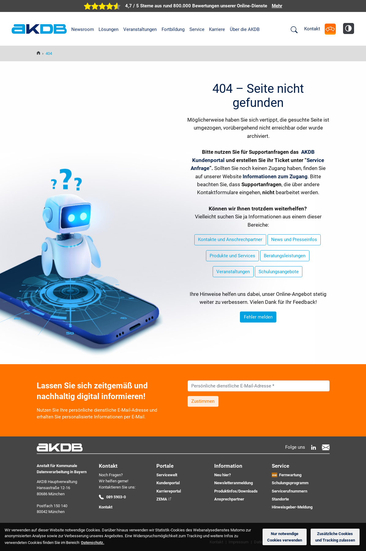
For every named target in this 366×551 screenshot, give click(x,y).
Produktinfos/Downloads (236, 491)
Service (196, 29)
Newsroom (82, 29)
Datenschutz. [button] (92, 542)
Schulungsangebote (279, 271)
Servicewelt (166, 475)
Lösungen (108, 29)
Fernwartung (290, 475)
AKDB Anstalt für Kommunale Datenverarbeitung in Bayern (39, 29)
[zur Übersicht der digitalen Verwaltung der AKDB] (183, 6)
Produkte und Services (232, 256)
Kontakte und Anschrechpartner (230, 239)
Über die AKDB (245, 29)
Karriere (217, 29)
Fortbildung (173, 29)
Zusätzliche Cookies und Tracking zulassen (335, 536)
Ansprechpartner (229, 499)
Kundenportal (168, 483)
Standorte (280, 499)
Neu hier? (222, 475)
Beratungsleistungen (284, 256)
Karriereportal (168, 491)
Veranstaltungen (140, 29)
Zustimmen (203, 401)
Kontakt (312, 29)
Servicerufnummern (289, 491)
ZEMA (161, 499)
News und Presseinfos (294, 239)
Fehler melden (258, 317)
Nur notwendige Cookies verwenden (284, 536)
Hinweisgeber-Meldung (292, 507)
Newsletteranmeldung (233, 483)
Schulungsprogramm (290, 483)
